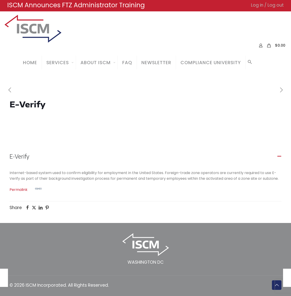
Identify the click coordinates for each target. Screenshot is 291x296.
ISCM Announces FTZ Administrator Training (76, 5)
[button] (250, 63)
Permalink (26, 188)
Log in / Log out (267, 5)
